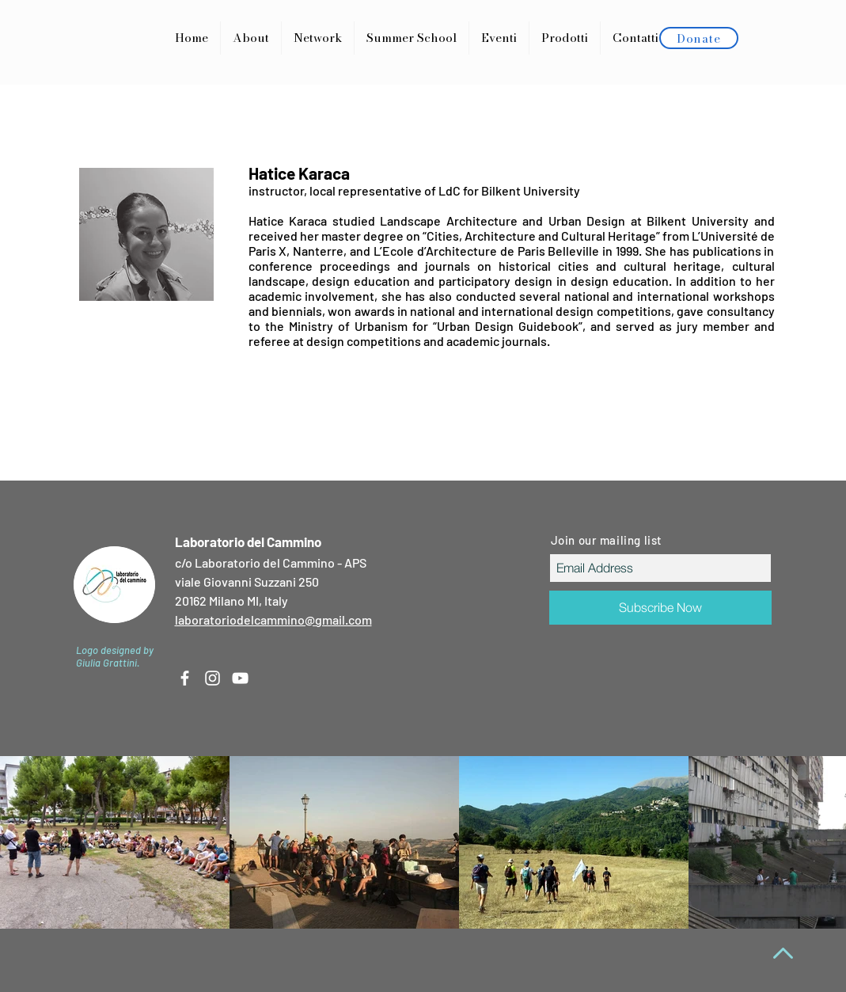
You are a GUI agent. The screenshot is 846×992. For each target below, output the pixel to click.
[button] (564, 38)
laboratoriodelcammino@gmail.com (273, 619)
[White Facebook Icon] (185, 678)
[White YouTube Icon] (240, 678)
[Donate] (698, 38)
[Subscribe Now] (660, 608)
